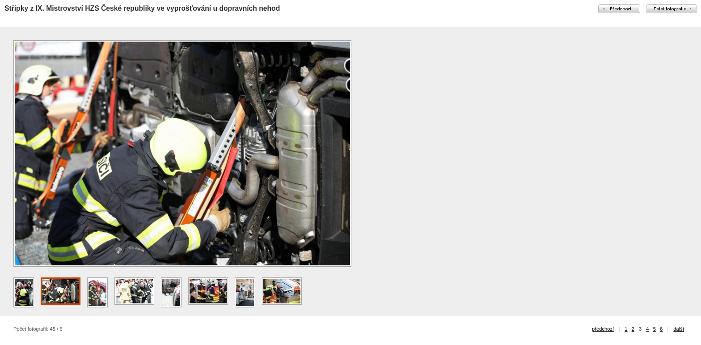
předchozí (603, 329)
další (678, 329)
